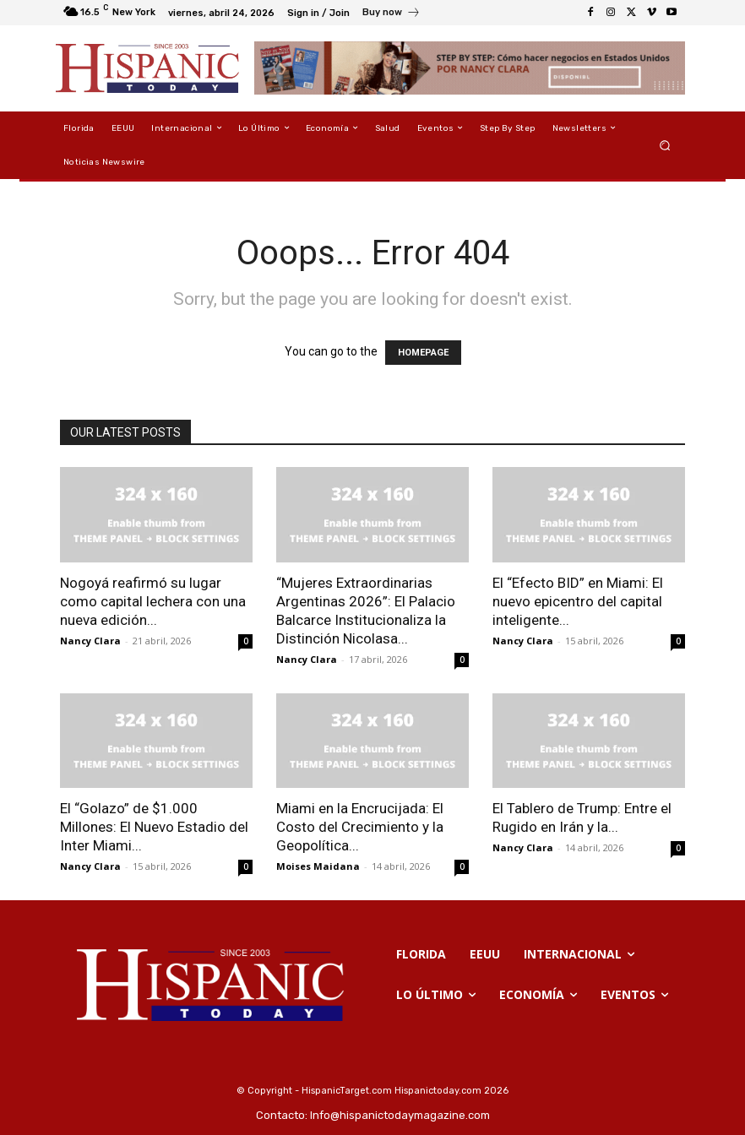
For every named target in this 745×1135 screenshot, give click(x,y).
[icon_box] (391, 14)
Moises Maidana (318, 866)
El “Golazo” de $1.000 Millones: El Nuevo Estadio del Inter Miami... (154, 827)
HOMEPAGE (423, 352)
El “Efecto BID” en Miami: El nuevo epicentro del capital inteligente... (577, 601)
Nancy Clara (90, 640)
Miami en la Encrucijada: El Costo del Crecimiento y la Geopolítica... (359, 827)
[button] (665, 144)
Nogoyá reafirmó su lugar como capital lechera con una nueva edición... (153, 601)
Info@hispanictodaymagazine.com (400, 1115)
